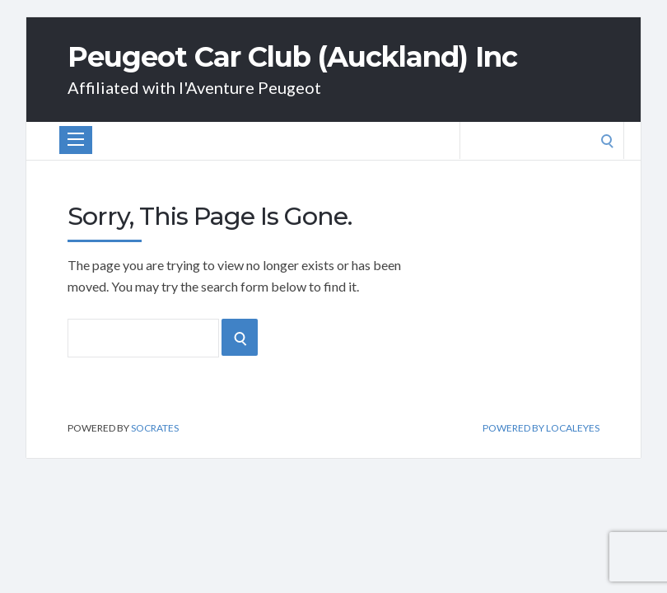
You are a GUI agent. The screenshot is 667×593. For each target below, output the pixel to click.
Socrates (155, 428)
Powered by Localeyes (541, 428)
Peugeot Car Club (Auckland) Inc (292, 57)
